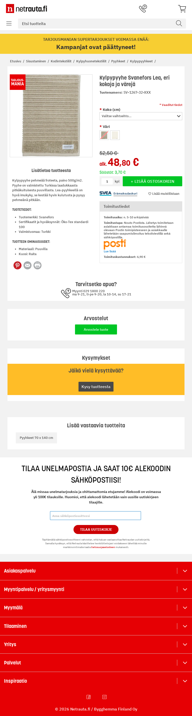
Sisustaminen (36, 61)
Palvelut (12, 662)
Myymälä (13, 607)
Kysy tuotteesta (96, 386)
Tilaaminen (15, 626)
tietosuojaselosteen (103, 547)
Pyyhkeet (118, 61)
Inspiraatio (15, 681)
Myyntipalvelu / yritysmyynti (34, 589)
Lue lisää (110, 251)
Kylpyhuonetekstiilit (91, 61)
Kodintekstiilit (61, 61)
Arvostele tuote (96, 329)
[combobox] (102, 24)
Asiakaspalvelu (20, 571)
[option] (104, 135)
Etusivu (16, 61)
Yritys (10, 644)
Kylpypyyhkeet (142, 61)
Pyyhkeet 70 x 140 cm (36, 438)
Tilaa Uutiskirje (96, 529)
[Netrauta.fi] (26, 8)
